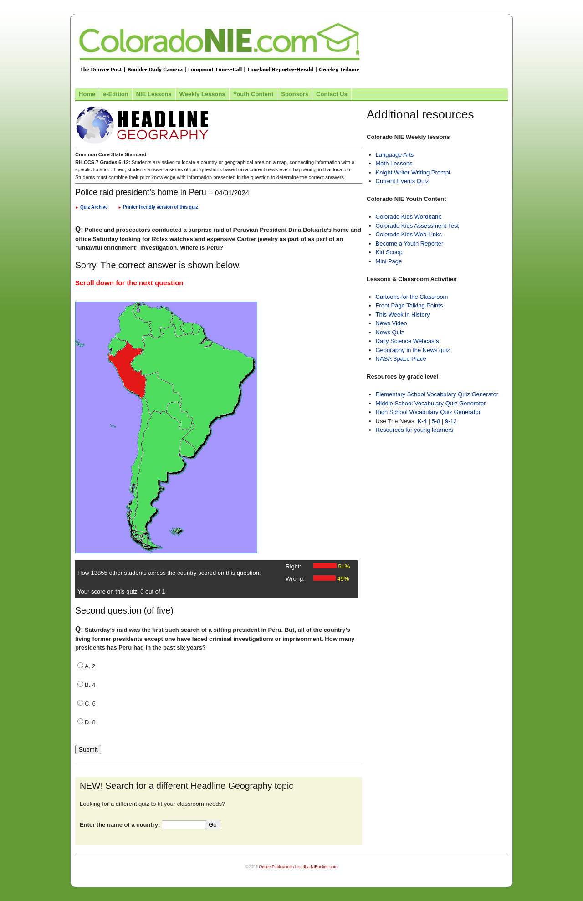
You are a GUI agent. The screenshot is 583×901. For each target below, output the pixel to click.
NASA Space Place (401, 358)
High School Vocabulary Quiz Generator (428, 412)
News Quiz (390, 332)
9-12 (451, 421)
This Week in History (403, 314)
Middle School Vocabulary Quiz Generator (431, 403)
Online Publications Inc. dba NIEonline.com (298, 867)
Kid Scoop (389, 252)
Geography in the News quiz (413, 350)
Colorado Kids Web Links (409, 234)
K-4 (422, 421)
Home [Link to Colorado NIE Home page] (87, 94)
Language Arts (395, 154)
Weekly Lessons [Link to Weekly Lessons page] (202, 94)
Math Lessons (394, 163)
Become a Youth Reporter (410, 243)
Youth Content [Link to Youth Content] (253, 94)
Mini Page (389, 261)
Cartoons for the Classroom (412, 296)
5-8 (437, 421)
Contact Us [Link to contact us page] (332, 94)
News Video (391, 323)
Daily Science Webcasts (407, 341)
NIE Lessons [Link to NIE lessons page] (154, 94)
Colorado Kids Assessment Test (417, 225)
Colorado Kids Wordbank (408, 216)
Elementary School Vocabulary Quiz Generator (437, 394)
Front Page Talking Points (409, 305)
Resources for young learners (415, 429)
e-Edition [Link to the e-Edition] (115, 94)
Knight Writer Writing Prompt (413, 172)
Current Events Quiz (402, 181)
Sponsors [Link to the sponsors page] (294, 94)
